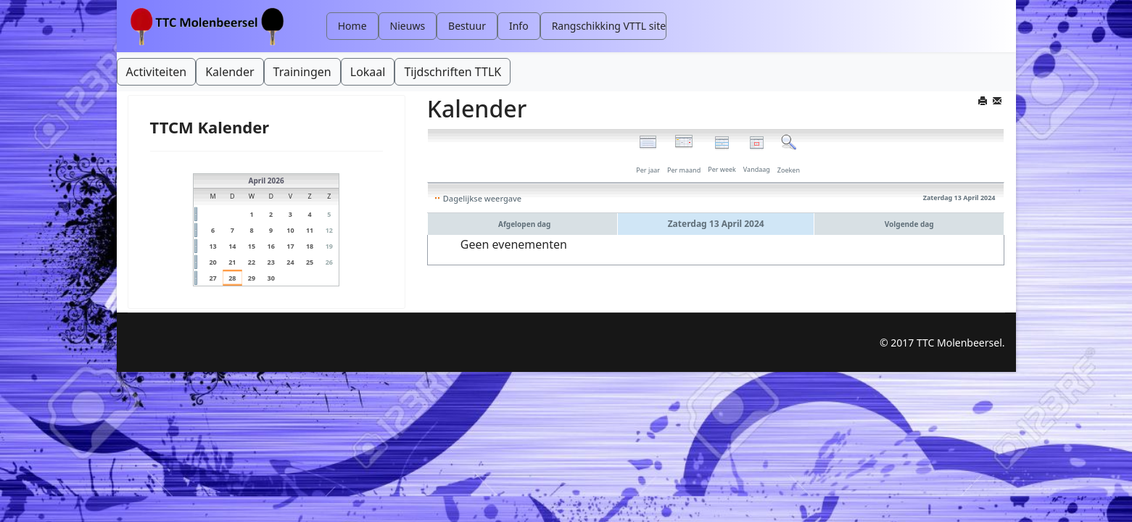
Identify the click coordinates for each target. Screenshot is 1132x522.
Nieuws (408, 26)
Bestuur (467, 26)
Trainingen (302, 72)
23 (271, 262)
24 (290, 262)
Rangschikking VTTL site (609, 26)
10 (290, 230)
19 (329, 246)
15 (251, 246)
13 (212, 246)
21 (232, 262)
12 (329, 230)
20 (212, 262)
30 (271, 278)
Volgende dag (909, 224)
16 (271, 246)
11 (309, 230)
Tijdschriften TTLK (452, 72)
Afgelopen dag (524, 224)
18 (309, 246)
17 (290, 246)
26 (329, 262)
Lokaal (368, 72)
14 (232, 246)
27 (212, 278)
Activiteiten (156, 72)
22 (251, 262)
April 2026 (266, 180)
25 (309, 262)
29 (251, 278)
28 (232, 278)
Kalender (229, 72)
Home (352, 26)
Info (519, 26)
